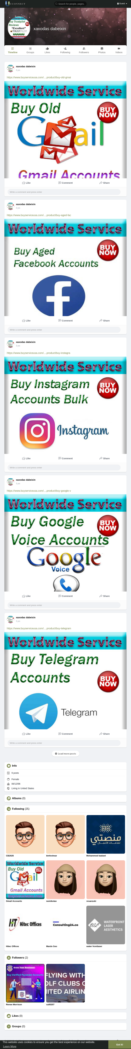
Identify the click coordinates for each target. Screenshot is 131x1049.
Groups (16, 1026)
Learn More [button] (9, 1046)
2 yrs (18, 70)
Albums (17, 798)
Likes (15, 1016)
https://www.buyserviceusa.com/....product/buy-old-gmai (39, 77)
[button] (70, 3)
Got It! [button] (119, 1044)
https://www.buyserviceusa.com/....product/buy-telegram (39, 628)
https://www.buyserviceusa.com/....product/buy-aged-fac (39, 215)
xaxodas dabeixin (50, 28)
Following (18, 809)
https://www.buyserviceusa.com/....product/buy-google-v (39, 490)
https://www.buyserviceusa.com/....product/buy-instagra (38, 353)
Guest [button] (122, 3)
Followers (18, 957)
